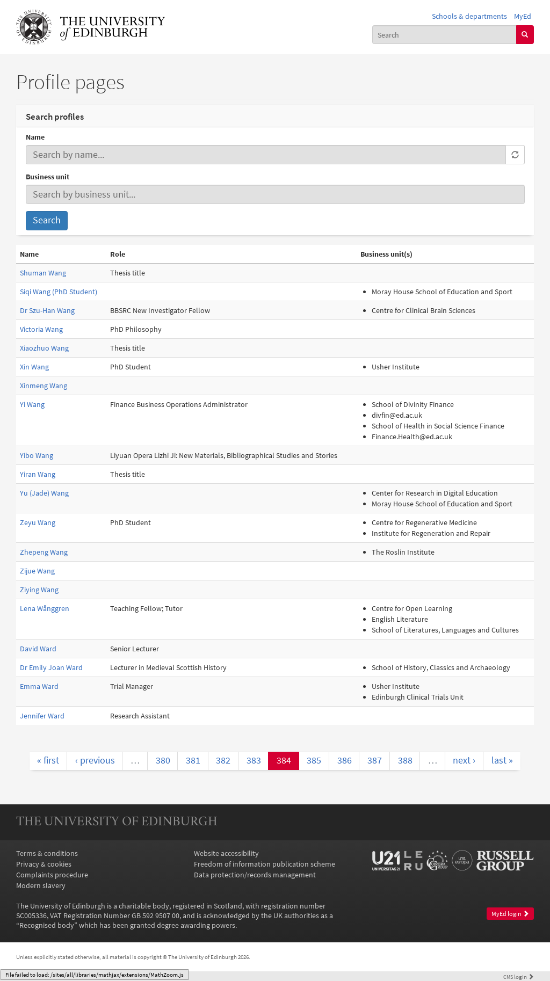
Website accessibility (226, 853)
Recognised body (46, 925)
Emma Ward (39, 686)
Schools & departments (469, 16)
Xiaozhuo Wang (44, 348)
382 (223, 760)
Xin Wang (34, 367)
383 (254, 760)
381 (193, 760)
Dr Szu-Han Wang (47, 310)
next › (464, 760)
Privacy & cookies (43, 864)
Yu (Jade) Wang (44, 493)
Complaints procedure (52, 875)
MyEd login (510, 914)
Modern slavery (41, 885)
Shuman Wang (43, 273)
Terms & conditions (47, 853)
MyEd (522, 16)
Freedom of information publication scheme (264, 864)
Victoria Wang (41, 329)
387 (374, 760)
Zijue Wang (37, 571)
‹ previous (95, 760)
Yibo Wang (36, 455)
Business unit (47, 176)
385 (314, 760)
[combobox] (444, 34)
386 (344, 760)
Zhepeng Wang (44, 552)
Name (35, 137)
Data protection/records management (255, 875)
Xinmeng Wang (43, 385)
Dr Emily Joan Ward (51, 667)
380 (163, 760)
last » (502, 760)
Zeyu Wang (37, 522)
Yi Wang (32, 404)
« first (48, 760)
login (518, 976)
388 (405, 760)
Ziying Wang (39, 589)
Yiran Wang (37, 474)
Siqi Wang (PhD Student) (58, 291)
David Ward (38, 648)
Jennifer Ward (42, 716)
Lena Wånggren (44, 608)
